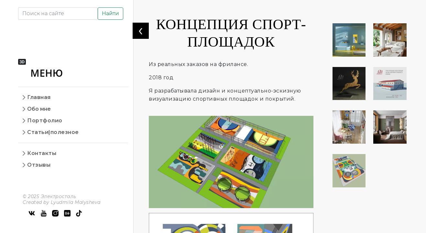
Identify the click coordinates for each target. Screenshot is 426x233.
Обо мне (39, 109)
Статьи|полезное (53, 132)
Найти (110, 13)
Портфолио (44, 120)
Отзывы (38, 165)
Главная (39, 97)
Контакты (41, 153)
